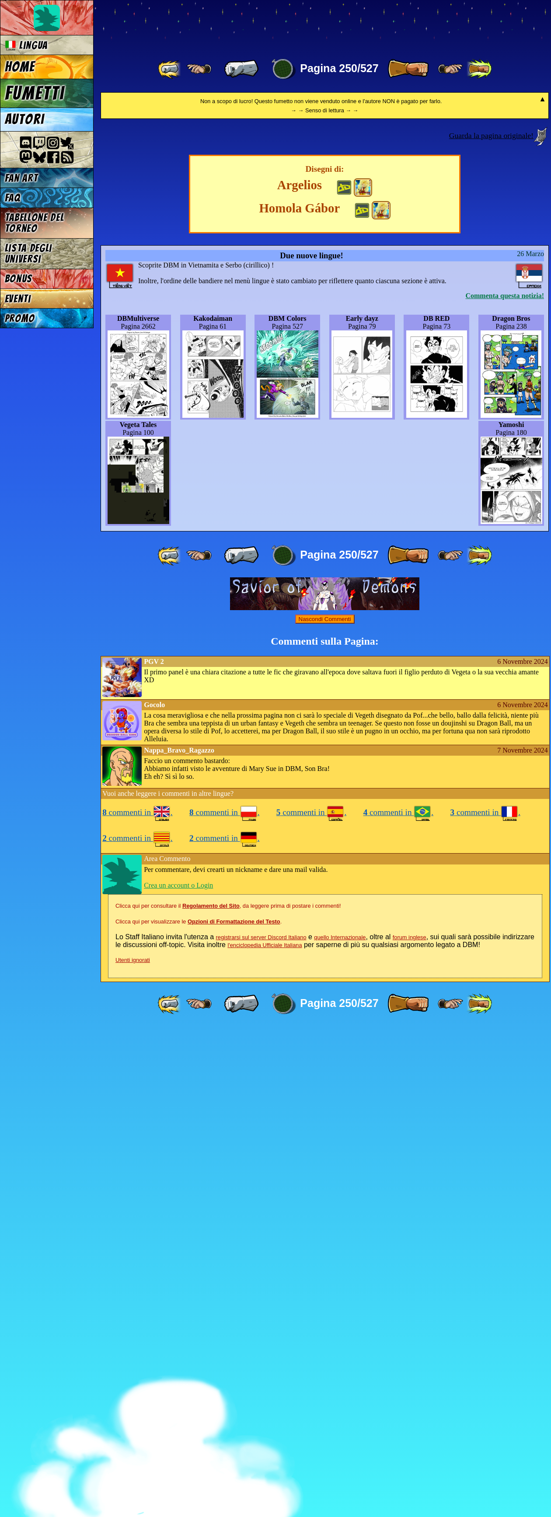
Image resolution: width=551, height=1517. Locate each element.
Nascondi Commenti (325, 1108)
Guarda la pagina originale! (491, 624)
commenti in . (137, 1301)
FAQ (13, 197)
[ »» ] (479, 69)
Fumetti (35, 93)
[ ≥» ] (450, 69)
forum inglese (409, 1426)
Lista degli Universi (28, 253)
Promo (20, 318)
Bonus (18, 278)
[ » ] (408, 69)
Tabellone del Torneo (34, 223)
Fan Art (21, 178)
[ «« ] (170, 69)
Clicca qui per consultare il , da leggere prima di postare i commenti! (228, 1395)
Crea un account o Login (178, 1374)
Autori (24, 119)
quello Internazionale (340, 1426)
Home (20, 66)
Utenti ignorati (132, 1449)
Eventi (18, 298)
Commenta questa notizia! (504, 784)
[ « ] (241, 69)
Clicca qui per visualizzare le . (198, 1410)
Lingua (26, 45)
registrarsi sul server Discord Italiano (261, 1426)
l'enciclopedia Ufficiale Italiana (264, 1434)
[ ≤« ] (199, 69)
